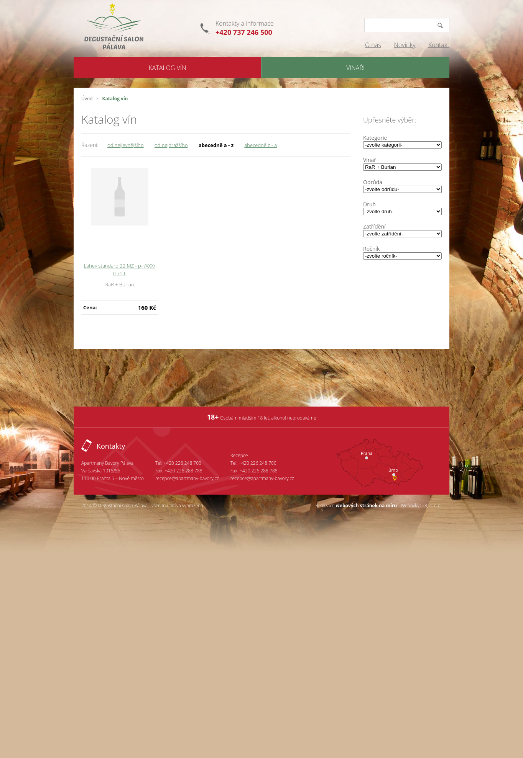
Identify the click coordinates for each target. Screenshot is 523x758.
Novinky (404, 45)
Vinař (369, 159)
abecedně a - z (216, 145)
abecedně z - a (260, 145)
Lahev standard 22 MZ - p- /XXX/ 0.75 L (119, 269)
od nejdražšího (171, 145)
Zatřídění (374, 226)
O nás (373, 45)
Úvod (86, 98)
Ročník (371, 248)
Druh (369, 204)
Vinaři (355, 68)
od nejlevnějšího (125, 145)
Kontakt (438, 45)
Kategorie (375, 137)
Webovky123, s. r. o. (421, 505)
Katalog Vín (167, 68)
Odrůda (372, 182)
